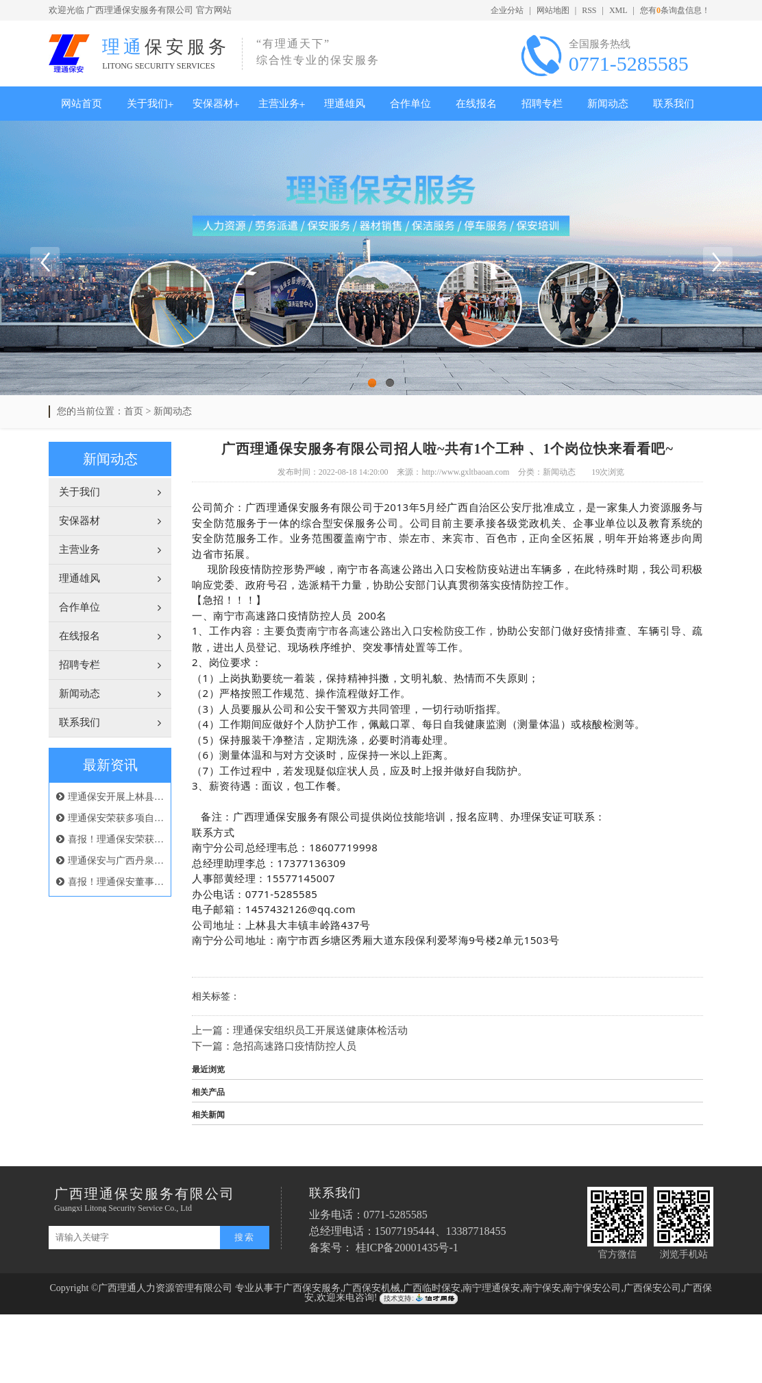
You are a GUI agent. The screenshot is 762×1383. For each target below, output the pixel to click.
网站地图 (553, 10)
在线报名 (476, 103)
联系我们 (673, 103)
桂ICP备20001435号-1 (407, 1247)
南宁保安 (542, 1288)
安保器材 (213, 103)
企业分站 (507, 10)
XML (618, 10)
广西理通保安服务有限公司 (139, 10)
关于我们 (147, 103)
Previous (44, 261)
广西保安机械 (371, 1288)
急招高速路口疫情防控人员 (294, 1046)
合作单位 (410, 103)
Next (717, 261)
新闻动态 (607, 103)
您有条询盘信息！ (675, 10)
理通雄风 (344, 103)
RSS (589, 10)
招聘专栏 (542, 103)
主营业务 (278, 103)
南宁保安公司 (592, 1288)
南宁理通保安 (491, 1288)
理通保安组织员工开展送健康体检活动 (320, 1030)
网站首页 (81, 103)
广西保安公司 (652, 1288)
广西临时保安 (431, 1288)
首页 (133, 411)
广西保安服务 (312, 1288)
